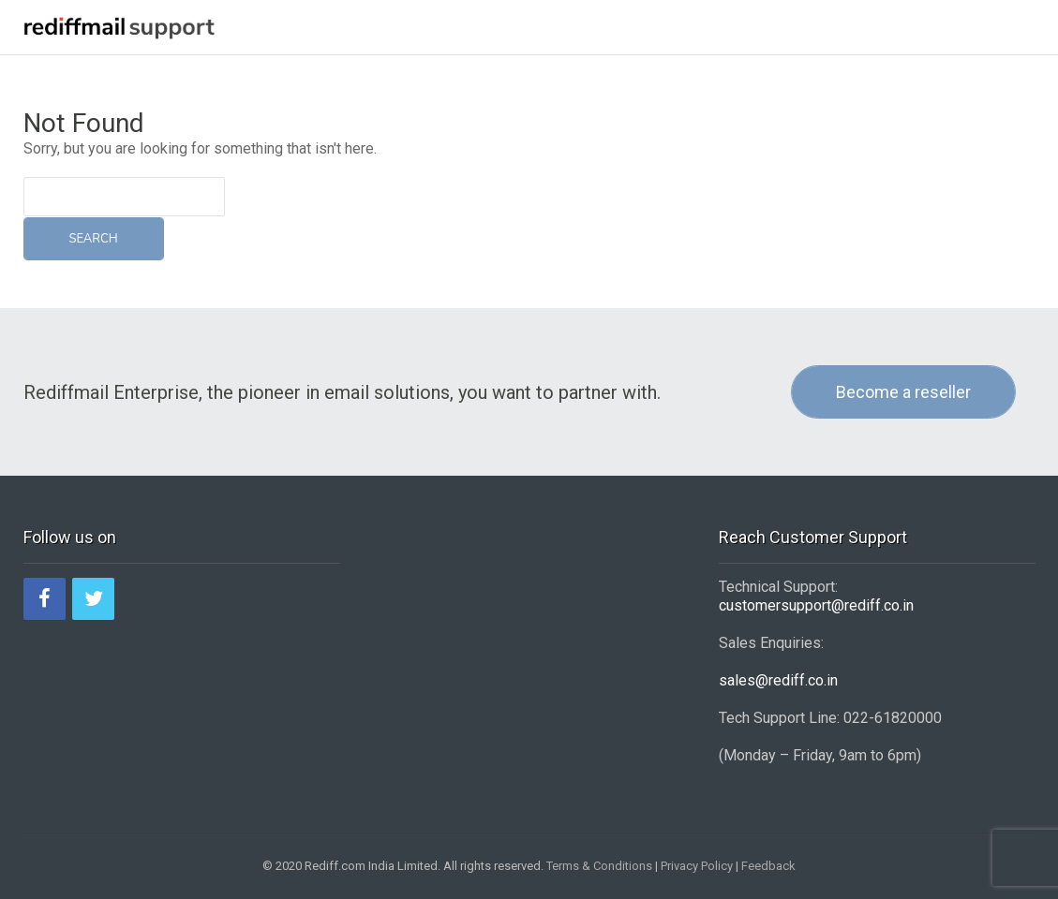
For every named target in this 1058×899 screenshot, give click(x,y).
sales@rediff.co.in (778, 680)
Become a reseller (903, 392)
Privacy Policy (697, 866)
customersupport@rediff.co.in (816, 605)
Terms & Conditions (599, 866)
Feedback (768, 866)
